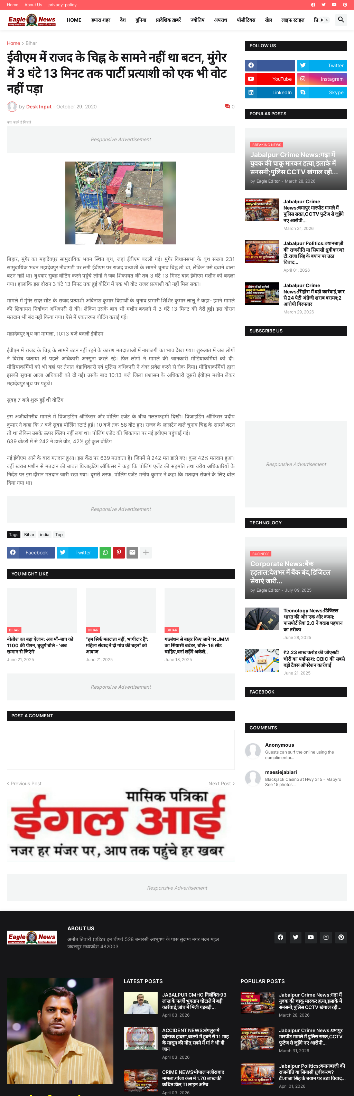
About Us (33, 4)
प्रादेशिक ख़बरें (168, 20)
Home (12, 4)
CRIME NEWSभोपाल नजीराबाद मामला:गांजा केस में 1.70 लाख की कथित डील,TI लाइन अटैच (193, 1078)
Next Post (219, 783)
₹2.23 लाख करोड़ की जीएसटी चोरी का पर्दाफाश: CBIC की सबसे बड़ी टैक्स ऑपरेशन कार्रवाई (314, 658)
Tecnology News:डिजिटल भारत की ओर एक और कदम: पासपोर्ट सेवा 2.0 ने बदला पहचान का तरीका (313, 620)
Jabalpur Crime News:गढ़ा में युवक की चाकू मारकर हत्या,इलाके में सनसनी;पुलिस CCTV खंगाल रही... (310, 1001)
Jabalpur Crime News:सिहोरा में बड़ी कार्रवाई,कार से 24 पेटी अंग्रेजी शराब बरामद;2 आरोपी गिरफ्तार (314, 294)
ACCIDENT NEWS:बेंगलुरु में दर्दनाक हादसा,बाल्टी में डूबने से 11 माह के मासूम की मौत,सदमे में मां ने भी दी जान (195, 1039)
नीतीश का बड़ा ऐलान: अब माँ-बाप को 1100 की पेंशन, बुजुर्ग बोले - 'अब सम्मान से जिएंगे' (40, 645)
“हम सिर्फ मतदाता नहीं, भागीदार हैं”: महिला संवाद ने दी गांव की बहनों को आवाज (117, 645)
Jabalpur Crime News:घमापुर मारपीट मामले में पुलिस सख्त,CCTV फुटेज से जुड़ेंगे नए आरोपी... (313, 210)
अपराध (220, 20)
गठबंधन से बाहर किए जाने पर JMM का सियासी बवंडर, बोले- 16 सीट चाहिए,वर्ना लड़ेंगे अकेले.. (197, 645)
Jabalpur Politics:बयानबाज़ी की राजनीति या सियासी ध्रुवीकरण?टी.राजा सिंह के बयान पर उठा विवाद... (314, 252)
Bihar (31, 43)
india (44, 534)
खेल (268, 20)
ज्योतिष (197, 20)
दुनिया (141, 20)
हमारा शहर (100, 20)
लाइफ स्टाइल (292, 20)
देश (123, 20)
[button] (324, 20)
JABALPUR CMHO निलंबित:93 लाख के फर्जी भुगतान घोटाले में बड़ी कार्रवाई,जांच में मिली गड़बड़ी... (194, 1001)
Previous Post (26, 783)
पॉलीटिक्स (246, 20)
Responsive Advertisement (121, 139)
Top (59, 534)
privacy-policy (62, 4)
